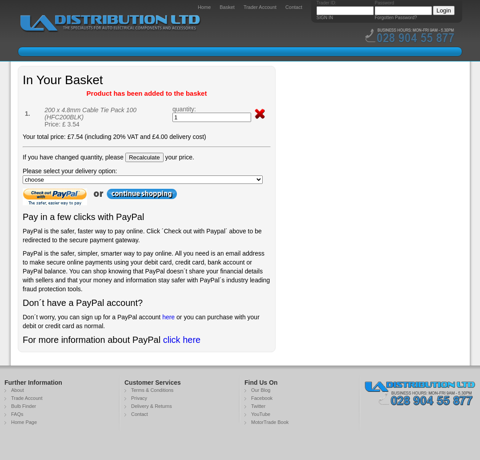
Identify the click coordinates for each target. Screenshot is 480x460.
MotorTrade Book (270, 422)
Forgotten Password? (396, 17)
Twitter (258, 406)
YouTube (260, 414)
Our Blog (260, 390)
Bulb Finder (23, 406)
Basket (227, 7)
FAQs (17, 414)
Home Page (24, 422)
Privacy (139, 398)
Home (204, 7)
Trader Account (260, 7)
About (17, 390)
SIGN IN (324, 17)
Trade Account (27, 398)
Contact (293, 7)
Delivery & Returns (151, 406)
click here (181, 340)
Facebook (261, 398)
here (168, 317)
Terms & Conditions (152, 390)
